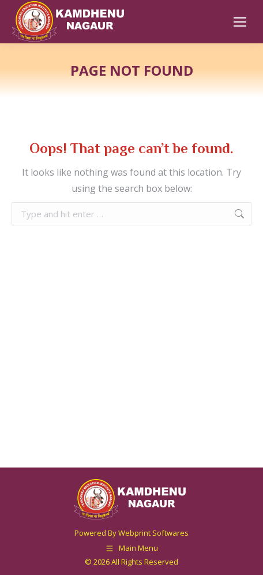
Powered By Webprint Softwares (131, 533)
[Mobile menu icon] (239, 22)
